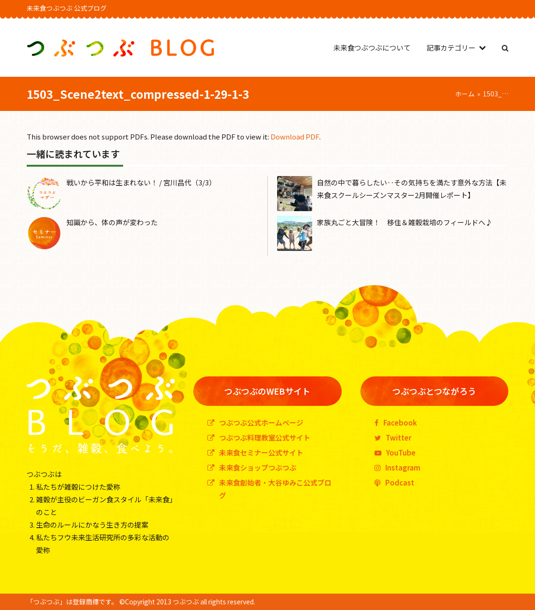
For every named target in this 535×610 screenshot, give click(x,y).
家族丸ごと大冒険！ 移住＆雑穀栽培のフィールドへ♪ (404, 222)
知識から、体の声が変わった (112, 222)
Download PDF (295, 136)
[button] (505, 47)
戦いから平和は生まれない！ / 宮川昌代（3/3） (141, 182)
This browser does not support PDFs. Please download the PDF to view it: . (174, 136)
